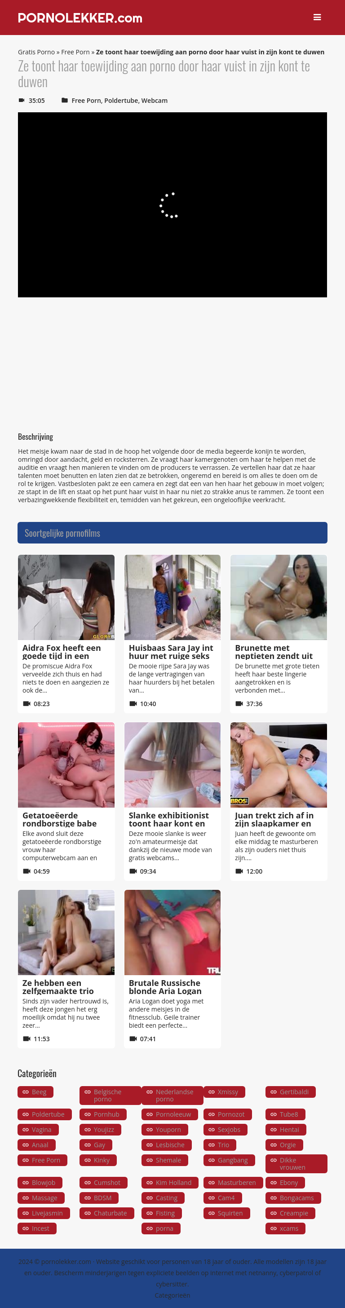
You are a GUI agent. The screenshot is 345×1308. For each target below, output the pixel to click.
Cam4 (226, 1197)
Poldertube (121, 100)
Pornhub (106, 1114)
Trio (223, 1144)
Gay (99, 1144)
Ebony (289, 1182)
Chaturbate (110, 1213)
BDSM (102, 1197)
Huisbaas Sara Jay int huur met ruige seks (171, 651)
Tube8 (289, 1114)
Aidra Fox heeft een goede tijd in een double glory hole (61, 655)
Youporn (168, 1129)
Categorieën (172, 1295)
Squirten (230, 1213)
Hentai (289, 1129)
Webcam (155, 100)
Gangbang (233, 1160)
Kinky (102, 1160)
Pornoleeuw (173, 1114)
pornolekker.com (66, 1261)
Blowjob (43, 1182)
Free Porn (75, 52)
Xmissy (228, 1091)
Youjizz (104, 1129)
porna (164, 1228)
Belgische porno (107, 1095)
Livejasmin (47, 1213)
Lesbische (170, 1144)
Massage (45, 1197)
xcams (289, 1228)
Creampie (294, 1213)
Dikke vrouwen (292, 1163)
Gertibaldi (294, 1091)
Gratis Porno (36, 52)
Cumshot (107, 1182)
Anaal (40, 1144)
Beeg (39, 1091)
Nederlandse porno (175, 1095)
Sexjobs (229, 1129)
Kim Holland (173, 1182)
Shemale (168, 1160)
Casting (166, 1197)
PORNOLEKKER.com (80, 17)
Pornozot (231, 1114)
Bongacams (297, 1197)
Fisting (165, 1213)
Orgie (288, 1144)
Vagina (42, 1129)
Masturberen (237, 1182)
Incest (40, 1228)
